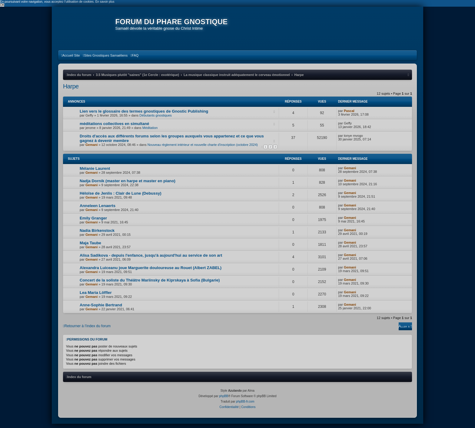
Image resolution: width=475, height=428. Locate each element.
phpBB (223, 400)
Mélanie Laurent (95, 172)
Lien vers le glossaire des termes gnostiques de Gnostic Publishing (144, 115)
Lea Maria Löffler (96, 297)
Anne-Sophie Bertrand (101, 309)
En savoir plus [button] (105, 1)
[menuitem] (70, 59)
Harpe (70, 90)
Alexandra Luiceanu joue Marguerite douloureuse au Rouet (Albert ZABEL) (150, 272)
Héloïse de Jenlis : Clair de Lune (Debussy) (120, 197)
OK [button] (2, 5)
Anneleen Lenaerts (97, 210)
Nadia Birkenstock (97, 234)
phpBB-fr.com (245, 405)
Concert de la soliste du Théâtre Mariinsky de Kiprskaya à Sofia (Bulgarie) (150, 284)
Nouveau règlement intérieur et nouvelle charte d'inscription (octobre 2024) (203, 149)
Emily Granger (93, 222)
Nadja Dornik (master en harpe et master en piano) (127, 185)
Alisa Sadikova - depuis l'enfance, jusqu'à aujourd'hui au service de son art (151, 259)
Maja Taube (90, 247)
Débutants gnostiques (155, 119)
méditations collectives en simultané (114, 128)
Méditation (150, 132)
